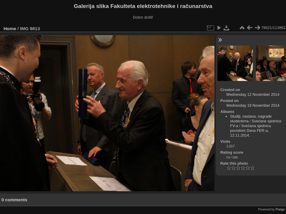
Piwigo (280, 209)
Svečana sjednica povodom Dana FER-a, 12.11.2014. (250, 130)
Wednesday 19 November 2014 (252, 105)
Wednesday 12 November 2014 (252, 94)
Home (10, 28)
